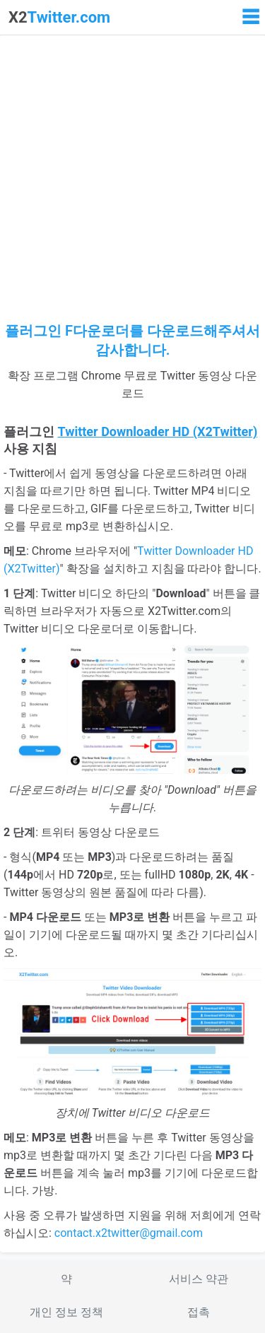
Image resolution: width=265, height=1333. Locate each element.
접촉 (198, 1312)
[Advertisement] (132, 182)
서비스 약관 (198, 1279)
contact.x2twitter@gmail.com (128, 1233)
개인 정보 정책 (66, 1312)
